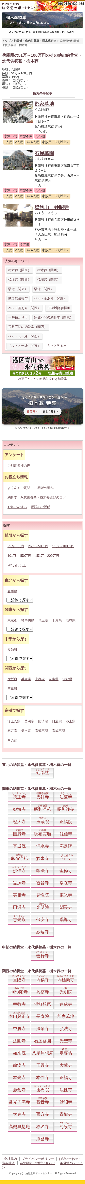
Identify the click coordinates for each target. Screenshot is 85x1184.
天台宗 (26, 731)
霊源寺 (19, 882)
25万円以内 (15, 546)
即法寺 (42, 870)
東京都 (12, 620)
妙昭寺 (66, 1102)
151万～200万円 (47, 555)
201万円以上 (16, 565)
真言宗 (12, 731)
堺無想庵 (42, 1004)
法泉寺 (42, 1028)
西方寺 (42, 1114)
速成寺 (66, 1004)
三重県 (12, 688)
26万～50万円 (38, 546)
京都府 (40, 679)
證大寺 (19, 821)
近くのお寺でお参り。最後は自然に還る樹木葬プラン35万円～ (42, 31)
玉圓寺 (42, 1065)
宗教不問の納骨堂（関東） (53, 317)
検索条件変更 (42, 93)
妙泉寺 (42, 858)
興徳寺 (42, 991)
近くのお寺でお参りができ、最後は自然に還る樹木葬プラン (42, 428)
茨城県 (70, 620)
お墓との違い (17, 507)
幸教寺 (19, 1004)
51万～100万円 (63, 546)
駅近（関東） (18, 289)
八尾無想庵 (42, 1053)
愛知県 (12, 649)
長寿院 (42, 1016)
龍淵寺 (19, 1065)
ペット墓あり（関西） (24, 308)
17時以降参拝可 (58, 308)
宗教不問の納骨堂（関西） (27, 326)
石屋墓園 (44, 153)
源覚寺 (19, 1089)
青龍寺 (66, 1114)
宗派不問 (41, 731)
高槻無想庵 (19, 1126)
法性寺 (66, 1089)
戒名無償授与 (18, 298)
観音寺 (42, 882)
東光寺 (66, 895)
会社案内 (10, 1159)
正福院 (66, 821)
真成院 (19, 846)
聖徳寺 (66, 870)
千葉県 (57, 620)
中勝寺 (19, 1028)
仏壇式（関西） (19, 279)
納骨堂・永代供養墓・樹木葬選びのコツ (36, 497)
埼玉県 (43, 620)
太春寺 (19, 1114)
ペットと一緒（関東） (24, 345)
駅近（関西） (44, 289)
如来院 (19, 1053)
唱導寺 (66, 919)
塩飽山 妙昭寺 (52, 207)
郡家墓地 (44, 104)
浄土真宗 (13, 721)
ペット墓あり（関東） (50, 298)
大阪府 (12, 679)
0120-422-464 (74, 4)
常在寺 (66, 882)
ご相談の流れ (44, 488)
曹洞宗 (29, 721)
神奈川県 (27, 620)
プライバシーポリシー (38, 1159)
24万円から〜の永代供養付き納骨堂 (42, 378)
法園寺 (19, 1040)
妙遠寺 (42, 931)
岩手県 (12, 591)
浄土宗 (70, 721)
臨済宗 (43, 721)
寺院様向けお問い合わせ (37, 1163)
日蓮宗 (57, 721)
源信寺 (66, 833)
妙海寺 (19, 809)
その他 (12, 740)
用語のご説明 (40, 507)
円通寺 (19, 907)
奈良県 (53, 679)
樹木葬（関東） (19, 270)
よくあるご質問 (18, 488)
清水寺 (42, 846)
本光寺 (19, 1077)
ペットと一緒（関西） (24, 336)
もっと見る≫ (57, 345)
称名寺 (42, 1126)
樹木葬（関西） (48, 270)
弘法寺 (66, 1028)
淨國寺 (42, 1138)
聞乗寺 (66, 907)
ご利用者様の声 (18, 465)
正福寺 (66, 1077)
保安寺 (42, 919)
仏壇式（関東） (48, 279)
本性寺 (42, 1077)
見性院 (42, 895)
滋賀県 (67, 679)
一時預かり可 (18, 317)
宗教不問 (58, 731)
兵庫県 (26, 679)
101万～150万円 (19, 555)
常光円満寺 (19, 1102)
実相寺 (19, 895)
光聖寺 (66, 1040)
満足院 (66, 846)
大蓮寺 (66, 1065)
